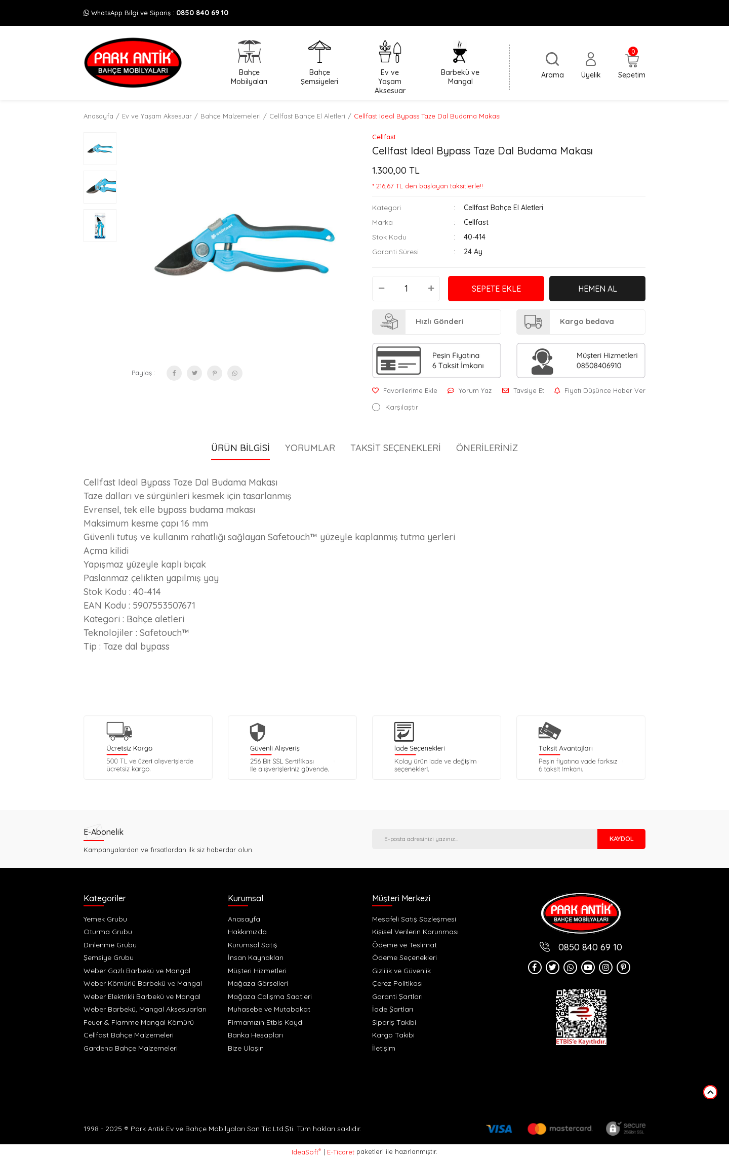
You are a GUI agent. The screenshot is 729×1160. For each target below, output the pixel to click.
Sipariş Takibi (394, 1022)
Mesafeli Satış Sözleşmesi (414, 919)
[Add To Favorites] (404, 390)
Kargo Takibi (393, 1034)
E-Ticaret (340, 1152)
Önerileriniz (487, 448)
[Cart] (631, 66)
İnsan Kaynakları (256, 957)
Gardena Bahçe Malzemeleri (131, 1048)
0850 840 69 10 (202, 12)
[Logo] (133, 62)
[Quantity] (406, 288)
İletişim (383, 1048)
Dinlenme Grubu (110, 944)
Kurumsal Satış (252, 944)
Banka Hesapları (255, 1034)
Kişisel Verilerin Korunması (415, 931)
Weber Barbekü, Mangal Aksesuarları (145, 1009)
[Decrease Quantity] (381, 288)
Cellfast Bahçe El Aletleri (503, 207)
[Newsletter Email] (484, 839)
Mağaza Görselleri (258, 983)
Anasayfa (244, 919)
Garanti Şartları (397, 996)
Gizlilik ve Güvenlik (401, 970)
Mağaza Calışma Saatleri (270, 996)
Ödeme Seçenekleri (404, 957)
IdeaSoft (306, 1151)
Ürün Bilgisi (240, 448)
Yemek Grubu (105, 919)
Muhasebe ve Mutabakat (269, 1009)
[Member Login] (591, 65)
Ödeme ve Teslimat (404, 944)
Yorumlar (310, 448)
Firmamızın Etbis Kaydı (266, 1022)
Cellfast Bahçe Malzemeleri (129, 1034)
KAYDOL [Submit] (622, 838)
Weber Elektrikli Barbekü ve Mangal (142, 996)
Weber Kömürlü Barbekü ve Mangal (143, 983)
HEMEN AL (597, 289)
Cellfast (384, 137)
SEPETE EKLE (496, 289)
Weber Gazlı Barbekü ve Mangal (137, 970)
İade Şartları (392, 1009)
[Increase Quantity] (430, 288)
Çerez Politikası (397, 983)
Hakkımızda (247, 931)
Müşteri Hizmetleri (257, 970)
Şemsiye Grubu (109, 957)
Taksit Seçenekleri (395, 448)
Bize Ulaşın (246, 1048)
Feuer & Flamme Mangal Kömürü (139, 1022)
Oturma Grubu (108, 931)
